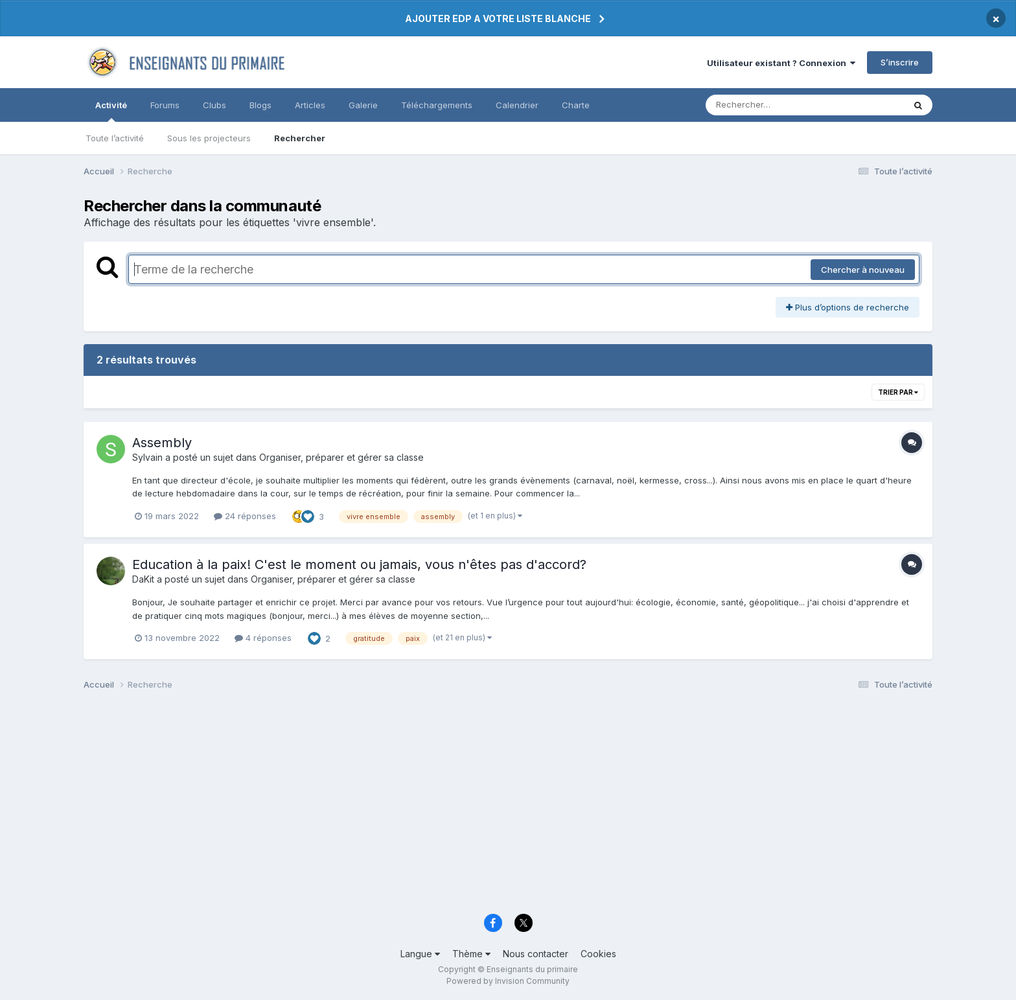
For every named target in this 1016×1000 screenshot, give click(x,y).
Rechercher (299, 138)
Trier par (898, 392)
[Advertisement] (472, 805)
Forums (164, 105)
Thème (471, 953)
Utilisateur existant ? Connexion (781, 63)
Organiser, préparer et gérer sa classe (341, 457)
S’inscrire (900, 62)
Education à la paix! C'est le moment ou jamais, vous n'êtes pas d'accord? (359, 564)
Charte (576, 105)
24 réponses (245, 516)
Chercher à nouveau (863, 269)
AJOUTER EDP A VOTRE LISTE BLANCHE (498, 18)
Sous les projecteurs (209, 138)
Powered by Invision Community (508, 981)
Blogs (260, 105)
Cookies (598, 953)
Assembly (162, 442)
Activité (111, 111)
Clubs (214, 105)
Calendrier (517, 105)
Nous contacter (535, 953)
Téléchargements (436, 105)
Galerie (363, 105)
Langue (420, 953)
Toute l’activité (115, 138)
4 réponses (263, 638)
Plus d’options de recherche (847, 307)
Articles (310, 105)
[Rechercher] (767, 105)
